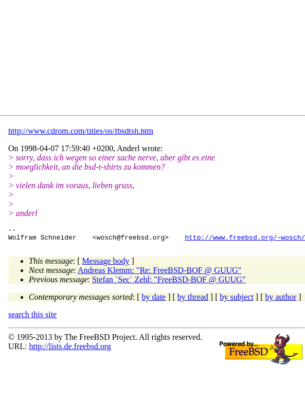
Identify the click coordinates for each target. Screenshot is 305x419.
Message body (106, 264)
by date (154, 300)
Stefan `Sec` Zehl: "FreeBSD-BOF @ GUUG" (168, 282)
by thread (192, 300)
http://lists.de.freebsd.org (70, 349)
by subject (237, 300)
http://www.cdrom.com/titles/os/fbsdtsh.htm (80, 130)
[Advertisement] (100, 59)
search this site (32, 317)
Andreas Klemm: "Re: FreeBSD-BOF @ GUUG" (159, 273)
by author (280, 300)
